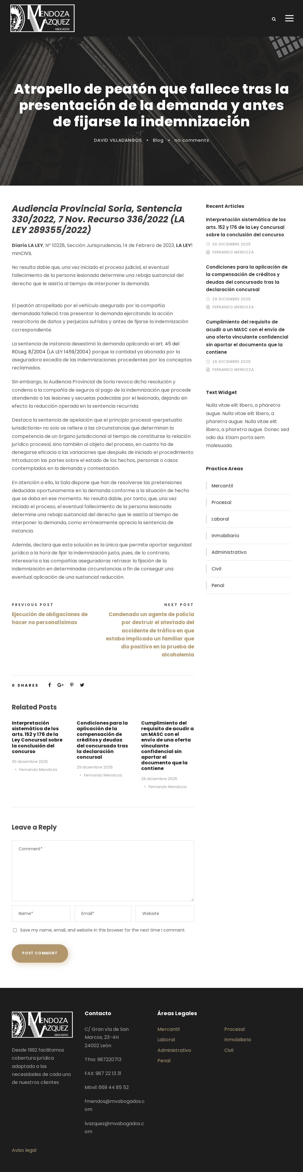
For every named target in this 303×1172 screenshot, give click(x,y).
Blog (158, 140)
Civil (216, 569)
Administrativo (229, 552)
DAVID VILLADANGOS (118, 140)
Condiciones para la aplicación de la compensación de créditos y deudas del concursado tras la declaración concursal (102, 740)
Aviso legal (24, 1150)
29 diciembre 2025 (95, 767)
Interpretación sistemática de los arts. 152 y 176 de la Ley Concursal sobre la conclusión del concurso (37, 737)
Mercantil (222, 486)
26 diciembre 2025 (159, 779)
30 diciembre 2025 (30, 761)
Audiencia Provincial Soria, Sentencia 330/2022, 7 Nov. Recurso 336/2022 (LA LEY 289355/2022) (98, 219)
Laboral (220, 519)
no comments (192, 140)
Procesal (221, 502)
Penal (218, 585)
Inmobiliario (225, 535)
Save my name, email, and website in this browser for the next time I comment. (103, 930)
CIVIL (26, 253)
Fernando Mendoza (38, 769)
